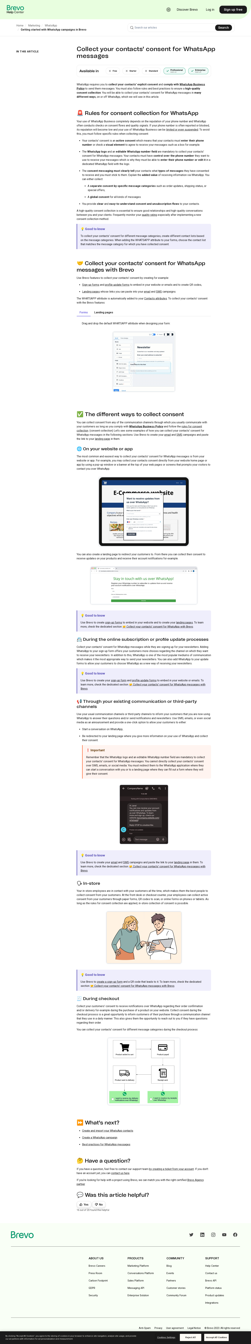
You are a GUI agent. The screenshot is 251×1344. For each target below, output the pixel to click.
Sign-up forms (90, 284)
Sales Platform (136, 1280)
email (147, 291)
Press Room (95, 1273)
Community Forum (176, 1295)
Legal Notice (194, 1328)
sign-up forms (113, 622)
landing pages (184, 622)
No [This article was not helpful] (101, 1204)
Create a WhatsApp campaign (99, 1137)
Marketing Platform (138, 1265)
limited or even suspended (182, 129)
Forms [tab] (84, 312)
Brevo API (210, 1280)
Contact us (211, 1273)
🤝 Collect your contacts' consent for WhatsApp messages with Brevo (132, 986)
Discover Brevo (187, 9)
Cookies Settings (166, 1337)
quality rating (149, 214)
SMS (159, 291)
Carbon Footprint (98, 1280)
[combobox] (181, 27)
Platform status (213, 1287)
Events (170, 1273)
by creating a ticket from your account (171, 1169)
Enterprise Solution (138, 1295)
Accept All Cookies (216, 1337)
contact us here (120, 1173)
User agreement (175, 1328)
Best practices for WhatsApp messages (106, 1144)
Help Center (212, 1265)
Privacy (158, 1328)
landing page (102, 438)
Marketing (34, 25)
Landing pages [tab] (103, 312)
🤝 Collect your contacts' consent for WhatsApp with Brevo (157, 626)
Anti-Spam (145, 1328)
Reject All (190, 1337)
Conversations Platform (141, 1273)
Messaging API (136, 1287)
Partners (171, 1280)
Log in (210, 9)
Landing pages (91, 291)
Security (93, 1295)
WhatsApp (51, 25)
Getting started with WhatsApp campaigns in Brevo (53, 29)
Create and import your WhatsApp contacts (107, 1130)
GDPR (92, 1287)
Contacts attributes (155, 298)
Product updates (214, 1295)
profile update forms (117, 284)
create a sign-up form (110, 981)
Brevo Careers (97, 1265)
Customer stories (176, 1287)
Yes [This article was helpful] (86, 1204)
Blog (169, 1265)
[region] (125, 1337)
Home (19, 25)
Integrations (211, 1302)
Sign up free (233, 9)
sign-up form (118, 680)
